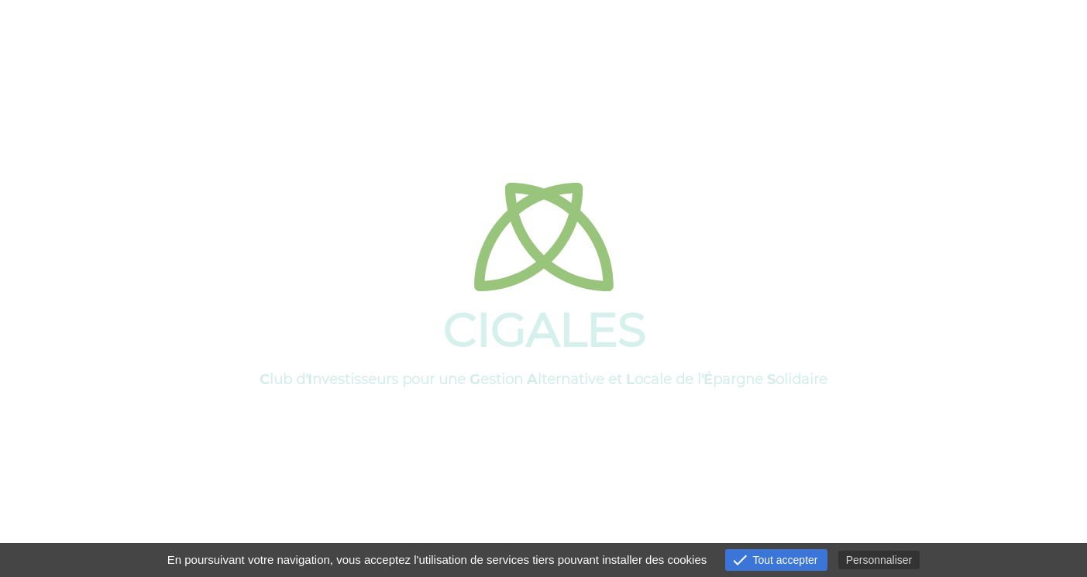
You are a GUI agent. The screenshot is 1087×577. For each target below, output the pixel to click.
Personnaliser (879, 560)
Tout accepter (774, 560)
